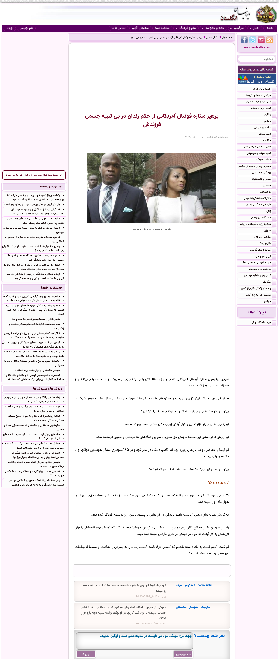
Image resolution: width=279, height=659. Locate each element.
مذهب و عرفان (265, 237)
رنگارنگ (269, 282)
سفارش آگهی (140, 28)
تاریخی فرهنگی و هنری (261, 205)
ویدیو (270, 121)
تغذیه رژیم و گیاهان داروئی (258, 224)
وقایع (270, 115)
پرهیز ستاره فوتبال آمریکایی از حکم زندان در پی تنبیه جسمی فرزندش (166, 37)
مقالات (269, 140)
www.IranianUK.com (257, 48)
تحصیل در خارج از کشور (260, 295)
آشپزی (270, 231)
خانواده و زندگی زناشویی (260, 198)
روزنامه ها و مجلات (262, 269)
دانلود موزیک (266, 160)
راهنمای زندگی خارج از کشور (258, 289)
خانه (270, 28)
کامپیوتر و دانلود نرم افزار (260, 276)
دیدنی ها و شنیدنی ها (261, 95)
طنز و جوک (267, 243)
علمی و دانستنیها (264, 179)
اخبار (254, 28)
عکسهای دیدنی (265, 128)
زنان (271, 211)
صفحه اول (227, 37)
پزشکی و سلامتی (264, 173)
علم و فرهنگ (185, 28)
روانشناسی (267, 192)
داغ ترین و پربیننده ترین (260, 102)
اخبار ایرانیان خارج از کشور (259, 147)
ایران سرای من (265, 256)
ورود (9, 28)
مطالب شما (162, 28)
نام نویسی (26, 28)
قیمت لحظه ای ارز (264, 322)
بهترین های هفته (51, 186)
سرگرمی (237, 28)
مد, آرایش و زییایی (263, 218)
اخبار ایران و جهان (263, 108)
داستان (269, 186)
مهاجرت (269, 301)
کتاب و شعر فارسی (263, 250)
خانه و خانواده (212, 28)
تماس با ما (119, 28)
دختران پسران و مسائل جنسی (257, 166)
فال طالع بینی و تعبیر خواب (258, 263)
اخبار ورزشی (212, 37)
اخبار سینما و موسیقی (261, 153)
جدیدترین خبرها (264, 89)
